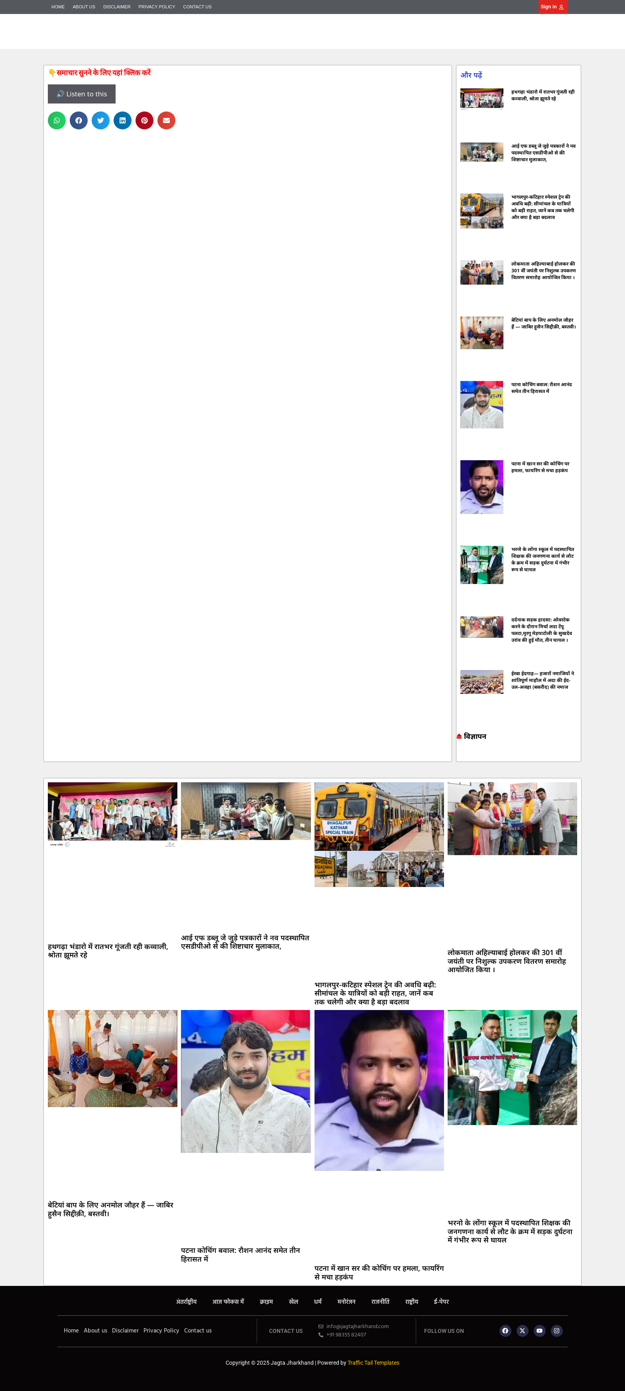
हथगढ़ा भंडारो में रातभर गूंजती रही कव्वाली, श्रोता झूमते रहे (543, 95)
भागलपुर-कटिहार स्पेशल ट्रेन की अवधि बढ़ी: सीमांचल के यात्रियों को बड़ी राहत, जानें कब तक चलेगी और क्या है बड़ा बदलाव (542, 207)
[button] (57, 120)
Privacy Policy (157, 6)
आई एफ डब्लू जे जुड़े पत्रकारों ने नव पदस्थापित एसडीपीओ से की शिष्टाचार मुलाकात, (543, 153)
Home (58, 6)
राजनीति (380, 1302)
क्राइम (266, 1302)
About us (84, 6)
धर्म (318, 1302)
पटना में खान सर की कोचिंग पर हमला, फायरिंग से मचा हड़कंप (540, 467)
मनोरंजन (347, 1302)
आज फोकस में (228, 1302)
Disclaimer (116, 6)
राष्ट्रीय (411, 1302)
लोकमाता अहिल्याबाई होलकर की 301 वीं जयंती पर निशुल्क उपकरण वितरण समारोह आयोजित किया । (543, 270)
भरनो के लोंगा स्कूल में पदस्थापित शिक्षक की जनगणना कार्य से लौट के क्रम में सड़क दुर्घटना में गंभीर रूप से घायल (542, 559)
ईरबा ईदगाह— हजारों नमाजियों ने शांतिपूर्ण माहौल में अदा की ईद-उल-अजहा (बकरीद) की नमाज (542, 680)
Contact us (197, 6)
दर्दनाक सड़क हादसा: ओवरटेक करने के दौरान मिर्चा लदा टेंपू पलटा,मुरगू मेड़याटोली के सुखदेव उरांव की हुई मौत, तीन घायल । (541, 629)
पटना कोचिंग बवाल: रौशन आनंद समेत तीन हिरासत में (541, 388)
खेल (293, 1302)
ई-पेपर (441, 1302)
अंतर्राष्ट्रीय (186, 1302)
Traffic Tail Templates (373, 1363)
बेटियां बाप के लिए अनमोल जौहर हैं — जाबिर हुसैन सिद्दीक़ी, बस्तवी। (543, 323)
